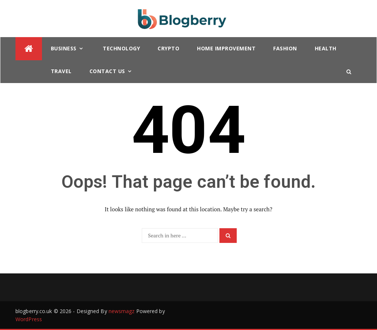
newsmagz (122, 311)
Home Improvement (226, 48)
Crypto (168, 48)
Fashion (285, 48)
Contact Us (107, 71)
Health (326, 48)
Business (64, 48)
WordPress (28, 319)
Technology (121, 48)
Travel (61, 71)
